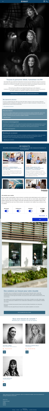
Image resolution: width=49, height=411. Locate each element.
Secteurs (4, 403)
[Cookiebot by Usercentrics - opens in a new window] (42, 191)
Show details (42, 215)
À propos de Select (6, 401)
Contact (4, 402)
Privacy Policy (25, 409)
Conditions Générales (33, 409)
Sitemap (13, 409)
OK (40, 219)
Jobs (21, 409)
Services (4, 405)
